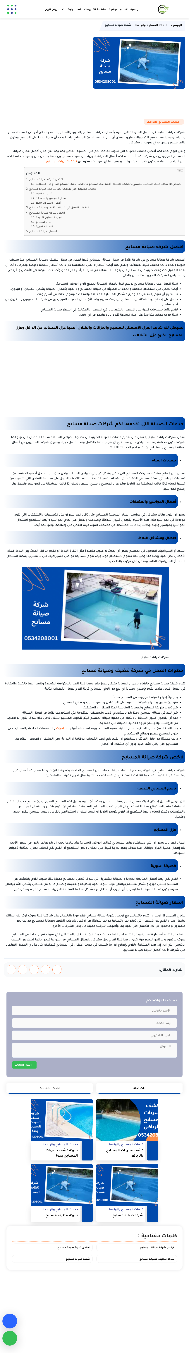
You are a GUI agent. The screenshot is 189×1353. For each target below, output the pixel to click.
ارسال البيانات (23, 1064)
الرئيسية (135, 9)
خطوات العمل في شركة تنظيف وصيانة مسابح (59, 207)
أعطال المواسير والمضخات (51, 198)
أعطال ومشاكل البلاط (48, 202)
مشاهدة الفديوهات (95, 9)
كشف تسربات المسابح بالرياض (124, 1152)
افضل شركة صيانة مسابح (46, 179)
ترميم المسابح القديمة (49, 217)
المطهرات (62, 728)
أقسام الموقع (119, 9)
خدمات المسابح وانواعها (163, 121)
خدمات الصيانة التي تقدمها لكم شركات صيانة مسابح (62, 188)
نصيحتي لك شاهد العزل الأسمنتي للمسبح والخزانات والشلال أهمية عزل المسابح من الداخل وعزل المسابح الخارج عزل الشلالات (108, 183)
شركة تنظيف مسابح (62, 1215)
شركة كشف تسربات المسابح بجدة (62, 1152)
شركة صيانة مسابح (127, 1215)
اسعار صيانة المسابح (43, 231)
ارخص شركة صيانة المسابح (47, 212)
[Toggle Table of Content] (178, 171)
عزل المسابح (43, 221)
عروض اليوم (52, 9)
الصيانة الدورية (44, 226)
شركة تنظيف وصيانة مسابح (156, 1258)
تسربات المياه (44, 193)
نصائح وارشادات (71, 9)
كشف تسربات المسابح (61, 161)
